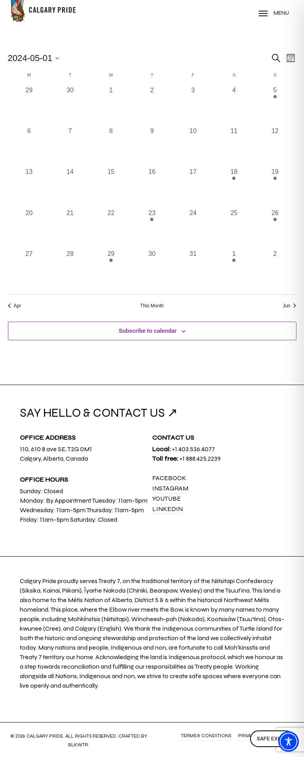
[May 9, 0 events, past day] (152, 146)
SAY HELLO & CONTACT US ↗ (99, 413)
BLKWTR (78, 744)
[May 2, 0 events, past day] (152, 106)
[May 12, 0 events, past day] (274, 146)
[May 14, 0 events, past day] (70, 187)
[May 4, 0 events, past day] (234, 106)
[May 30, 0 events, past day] (152, 269)
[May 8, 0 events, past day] (110, 146)
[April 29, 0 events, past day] (29, 106)
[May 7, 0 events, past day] (70, 146)
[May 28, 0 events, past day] (70, 269)
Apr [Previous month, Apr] (14, 306)
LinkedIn (167, 509)
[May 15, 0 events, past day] (110, 187)
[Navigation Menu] (274, 13)
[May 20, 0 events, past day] (29, 228)
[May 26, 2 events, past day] (274, 228)
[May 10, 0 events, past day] (192, 146)
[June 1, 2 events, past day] (234, 269)
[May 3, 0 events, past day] (192, 106)
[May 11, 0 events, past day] (234, 146)
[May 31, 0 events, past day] (192, 269)
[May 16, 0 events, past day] (152, 187)
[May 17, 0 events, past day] (192, 187)
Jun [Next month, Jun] (289, 306)
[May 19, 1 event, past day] (274, 187)
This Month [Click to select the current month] (152, 306)
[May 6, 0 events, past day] (29, 146)
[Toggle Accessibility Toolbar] (288, 741)
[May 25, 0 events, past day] (234, 228)
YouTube (166, 498)
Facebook (169, 478)
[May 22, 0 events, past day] (110, 228)
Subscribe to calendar (147, 331)
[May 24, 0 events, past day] (192, 228)
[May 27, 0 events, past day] (29, 269)
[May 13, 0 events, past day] (29, 187)
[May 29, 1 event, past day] (110, 269)
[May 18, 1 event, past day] (234, 187)
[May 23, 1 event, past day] (152, 228)
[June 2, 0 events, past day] (274, 269)
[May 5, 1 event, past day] (274, 106)
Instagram (170, 488)
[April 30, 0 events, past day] (70, 106)
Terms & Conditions (206, 735)
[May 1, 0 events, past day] (110, 106)
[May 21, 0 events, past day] (70, 228)
